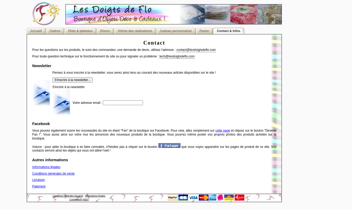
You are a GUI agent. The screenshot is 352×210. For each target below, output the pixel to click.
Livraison (38, 180)
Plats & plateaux (80, 31)
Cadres (55, 31)
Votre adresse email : (87, 103)
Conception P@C (79, 199)
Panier (204, 31)
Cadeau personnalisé (176, 31)
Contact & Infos (228, 31)
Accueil (36, 31)
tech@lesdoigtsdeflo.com (177, 56)
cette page (222, 130)
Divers (105, 31)
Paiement (39, 186)
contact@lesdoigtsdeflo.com (196, 50)
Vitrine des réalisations (135, 31)
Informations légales (46, 167)
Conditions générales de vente (53, 173)
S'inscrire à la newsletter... (72, 80)
